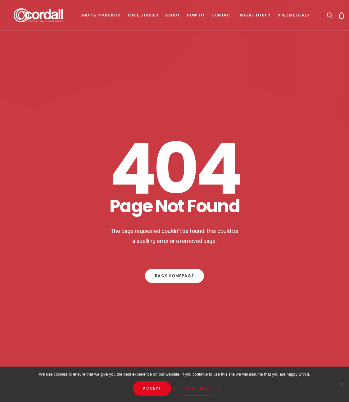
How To (195, 16)
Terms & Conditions (215, 279)
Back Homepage (174, 186)
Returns (202, 296)
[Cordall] (38, 16)
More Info (196, 388)
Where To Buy (255, 16)
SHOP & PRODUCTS (100, 16)
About (172, 16)
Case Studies (143, 16)
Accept (152, 388)
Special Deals (293, 16)
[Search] (331, 16)
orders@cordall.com (296, 279)
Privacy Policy (208, 287)
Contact (222, 16)
